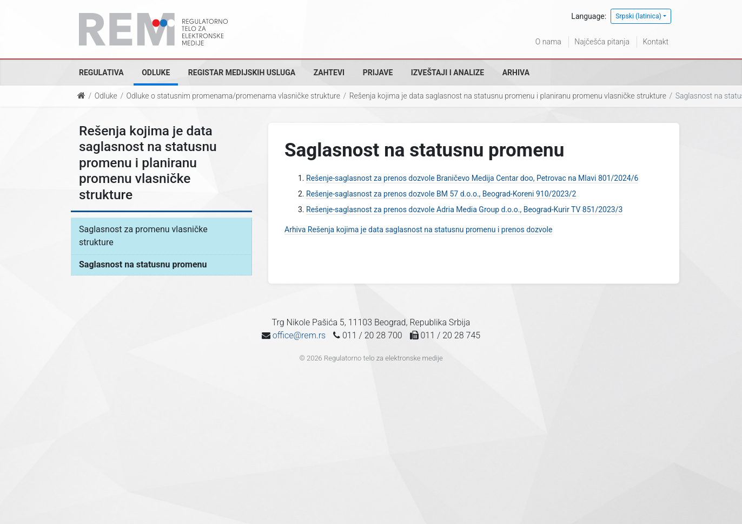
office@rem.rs (299, 335)
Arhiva (515, 72)
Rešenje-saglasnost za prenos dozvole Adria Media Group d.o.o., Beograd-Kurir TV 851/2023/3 (464, 209)
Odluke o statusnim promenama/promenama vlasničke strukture (233, 95)
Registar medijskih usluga (241, 72)
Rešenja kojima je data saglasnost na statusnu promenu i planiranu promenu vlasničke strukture (507, 95)
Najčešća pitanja (602, 41)
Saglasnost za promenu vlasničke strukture (143, 235)
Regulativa (101, 72)
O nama (548, 41)
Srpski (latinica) (638, 16)
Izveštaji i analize (447, 72)
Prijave (378, 72)
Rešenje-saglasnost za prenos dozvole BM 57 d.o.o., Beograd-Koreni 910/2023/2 (441, 193)
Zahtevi (329, 72)
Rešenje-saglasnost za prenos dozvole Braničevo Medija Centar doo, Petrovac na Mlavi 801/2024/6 (472, 178)
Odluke (156, 72)
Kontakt (655, 41)
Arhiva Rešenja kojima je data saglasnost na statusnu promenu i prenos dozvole (418, 229)
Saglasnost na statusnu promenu (143, 264)
